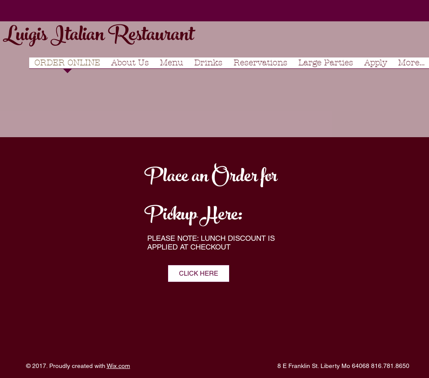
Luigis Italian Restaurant (98, 36)
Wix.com (118, 365)
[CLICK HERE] (199, 273)
